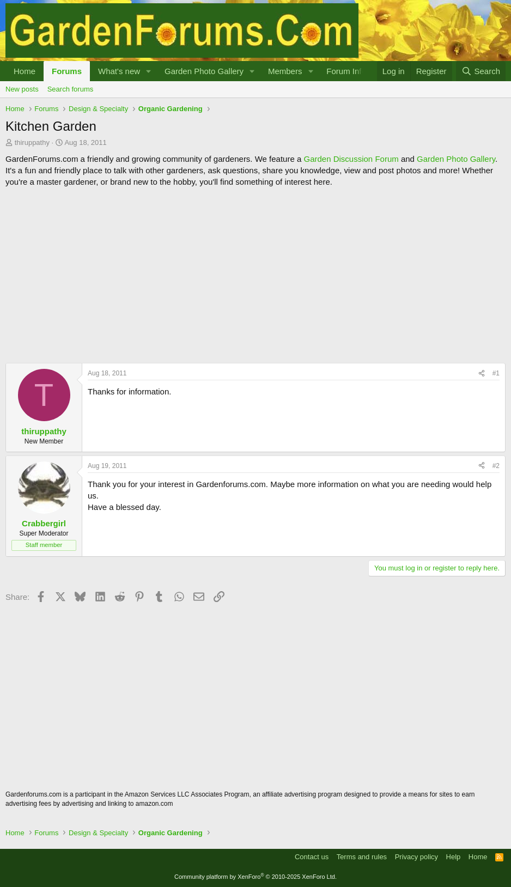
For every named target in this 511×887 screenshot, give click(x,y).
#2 (496, 466)
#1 (496, 373)
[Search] (481, 71)
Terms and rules (362, 857)
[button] (148, 71)
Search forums (70, 89)
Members (285, 71)
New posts (22, 89)
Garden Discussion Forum (350, 158)
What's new (119, 71)
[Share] (481, 373)
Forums (67, 71)
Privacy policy (416, 857)
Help (453, 857)
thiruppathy (32, 142)
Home (24, 71)
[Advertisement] (255, 275)
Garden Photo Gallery (204, 71)
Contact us (311, 857)
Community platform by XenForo (255, 876)
